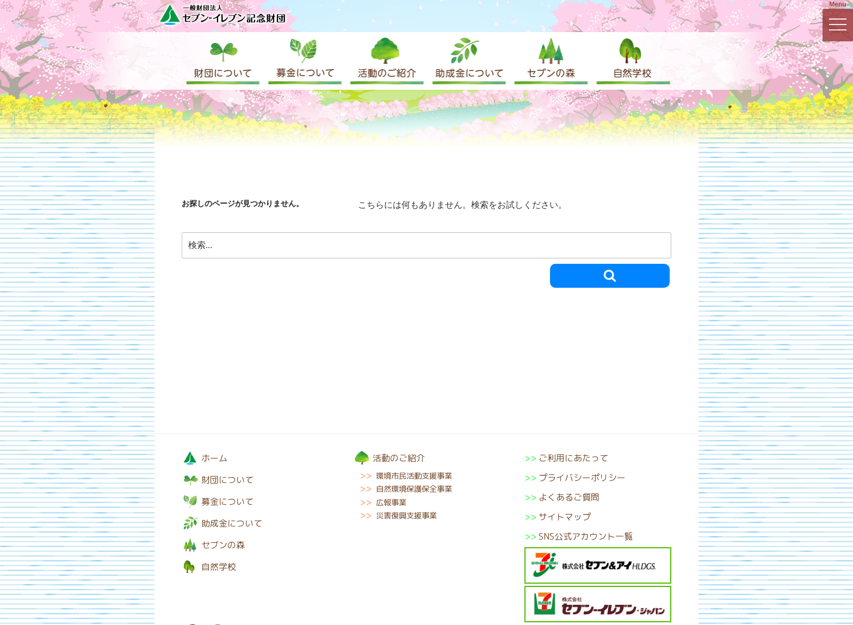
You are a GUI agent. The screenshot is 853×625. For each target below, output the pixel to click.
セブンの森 (549, 60)
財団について (222, 60)
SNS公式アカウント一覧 (586, 536)
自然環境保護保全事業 (414, 489)
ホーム (214, 458)
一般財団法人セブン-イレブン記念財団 (222, 14)
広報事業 (391, 502)
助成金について (467, 60)
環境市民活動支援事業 (414, 476)
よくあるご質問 (569, 497)
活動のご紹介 (385, 60)
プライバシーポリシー (582, 478)
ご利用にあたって (573, 458)
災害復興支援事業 (406, 515)
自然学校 (630, 60)
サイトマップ (565, 517)
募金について (304, 60)
